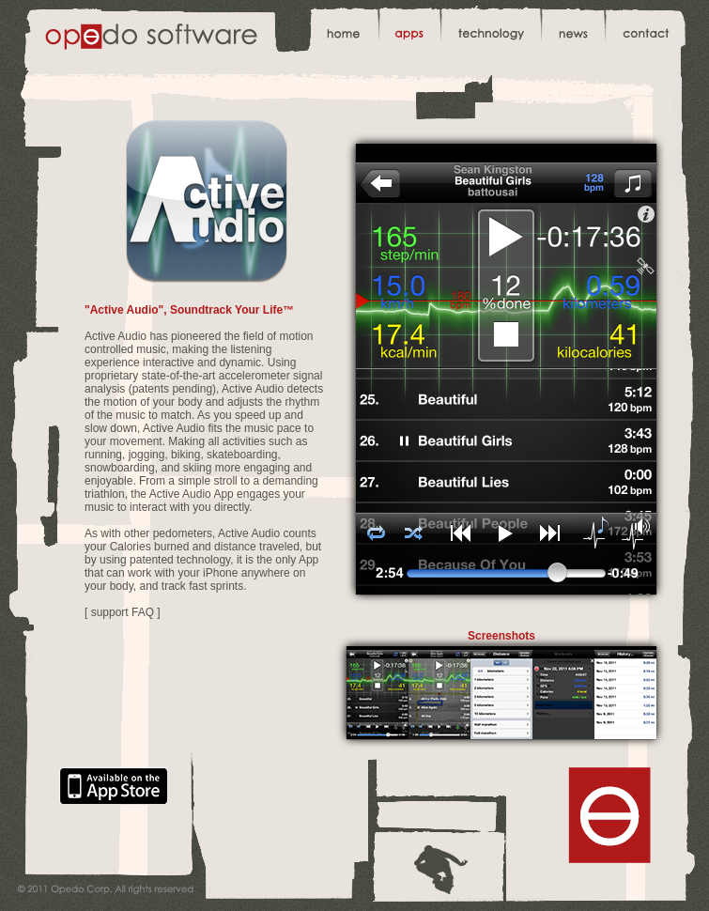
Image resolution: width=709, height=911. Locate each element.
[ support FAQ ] (123, 612)
